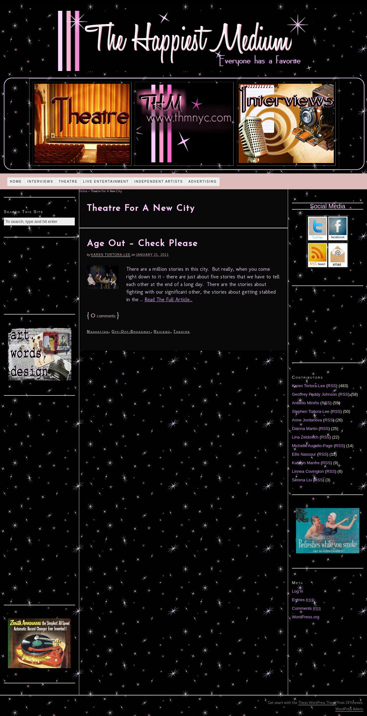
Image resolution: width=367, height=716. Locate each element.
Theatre (68, 181)
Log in (297, 591)
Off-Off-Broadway (131, 331)
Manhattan (98, 331)
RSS (332, 385)
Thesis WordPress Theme (317, 702)
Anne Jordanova (307, 420)
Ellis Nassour (304, 454)
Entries (303, 599)
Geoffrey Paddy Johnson (314, 394)
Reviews (162, 331)
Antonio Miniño (305, 402)
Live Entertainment (106, 181)
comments (103, 316)
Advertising (202, 181)
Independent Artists (158, 181)
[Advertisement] (39, 275)
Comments (306, 608)
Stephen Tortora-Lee (310, 411)
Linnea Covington (308, 471)
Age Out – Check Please (142, 243)
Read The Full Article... (168, 299)
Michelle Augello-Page (312, 445)
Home (16, 181)
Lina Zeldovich (305, 437)
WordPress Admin (349, 709)
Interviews (40, 181)
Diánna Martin (305, 428)
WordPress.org (305, 617)
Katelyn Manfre (305, 462)
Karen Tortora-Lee (111, 255)
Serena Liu (302, 480)
